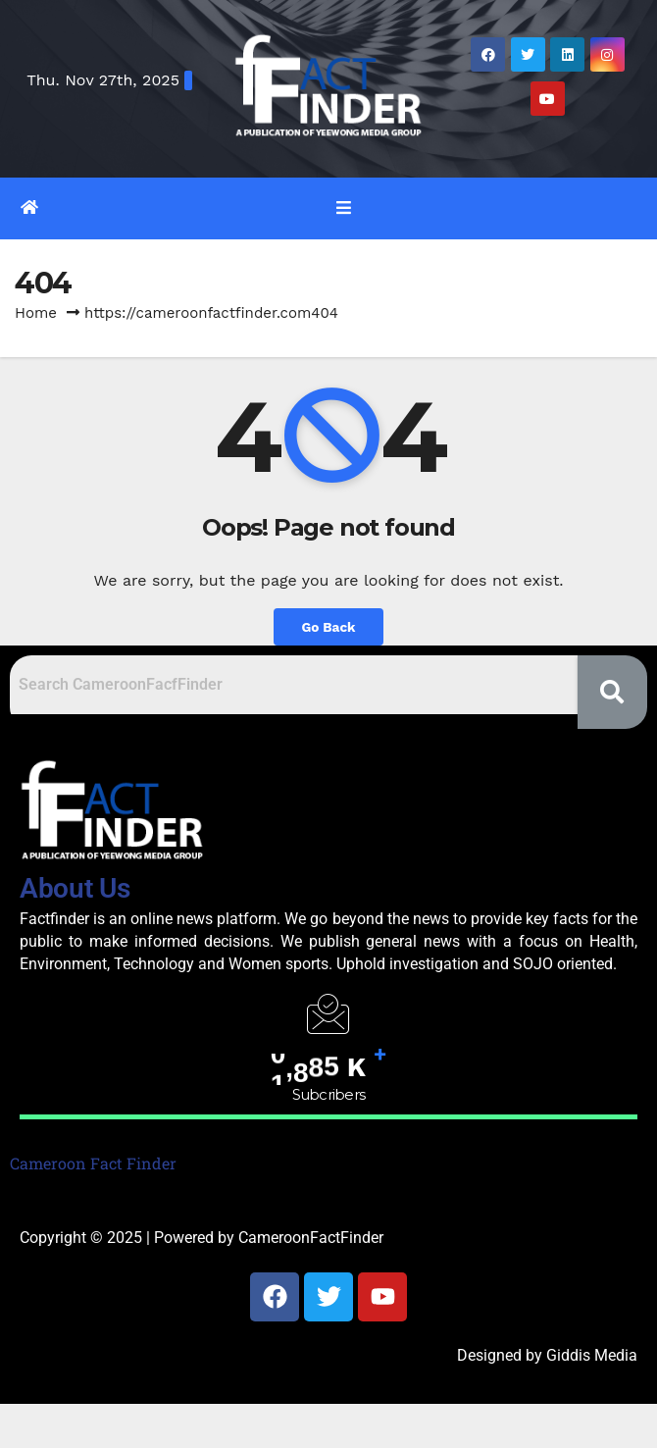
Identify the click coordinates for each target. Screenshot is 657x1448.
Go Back (328, 627)
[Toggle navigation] (343, 208)
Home (36, 313)
